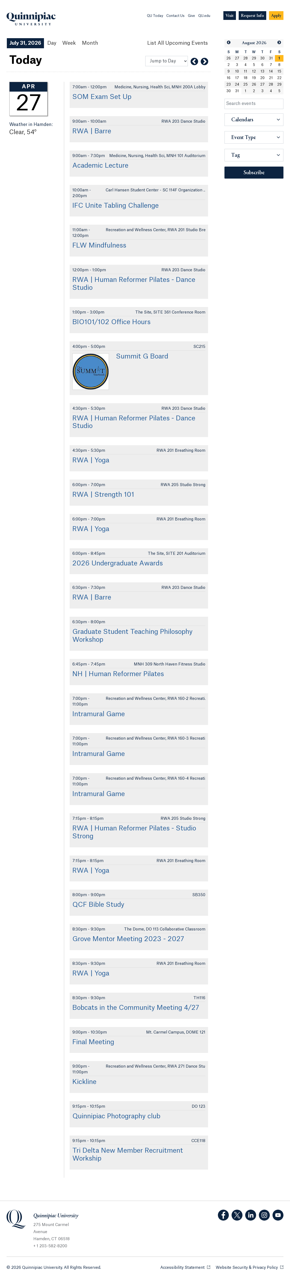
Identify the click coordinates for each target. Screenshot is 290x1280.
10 (237, 71)
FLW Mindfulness (99, 245)
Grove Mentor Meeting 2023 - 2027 (128, 939)
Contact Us (175, 15)
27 (237, 58)
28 (245, 58)
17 (237, 78)
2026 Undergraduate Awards (117, 563)
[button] (228, 43)
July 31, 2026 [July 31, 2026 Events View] (25, 43)
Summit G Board (142, 356)
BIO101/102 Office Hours (111, 322)
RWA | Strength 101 (103, 495)
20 (262, 78)
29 (254, 58)
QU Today (155, 15)
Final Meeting (93, 1042)
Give (191, 15)
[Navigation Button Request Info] (252, 15)
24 (237, 84)
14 (271, 71)
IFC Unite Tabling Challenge (115, 206)
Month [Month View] (90, 43)
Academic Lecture (100, 165)
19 (254, 78)
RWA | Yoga (90, 460)
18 (245, 78)
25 (245, 84)
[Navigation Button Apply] (276, 15)
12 (254, 71)
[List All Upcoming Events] (177, 43)
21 (271, 78)
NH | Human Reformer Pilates (118, 674)
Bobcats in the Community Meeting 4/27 (135, 1008)
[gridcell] (279, 58)
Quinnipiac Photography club (116, 1116)
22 (279, 78)
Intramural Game (98, 714)
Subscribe (254, 173)
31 (271, 58)
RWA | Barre (91, 131)
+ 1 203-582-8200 (50, 1246)
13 (262, 71)
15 (279, 71)
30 (262, 58)
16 (228, 78)
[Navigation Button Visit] (229, 15)
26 (228, 58)
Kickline (84, 1082)
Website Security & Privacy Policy (249, 1267)
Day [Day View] (51, 43)
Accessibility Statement (185, 1267)
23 (228, 84)
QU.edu (204, 15)
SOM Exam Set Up (101, 97)
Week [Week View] (69, 43)
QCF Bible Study (98, 905)
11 (245, 71)
